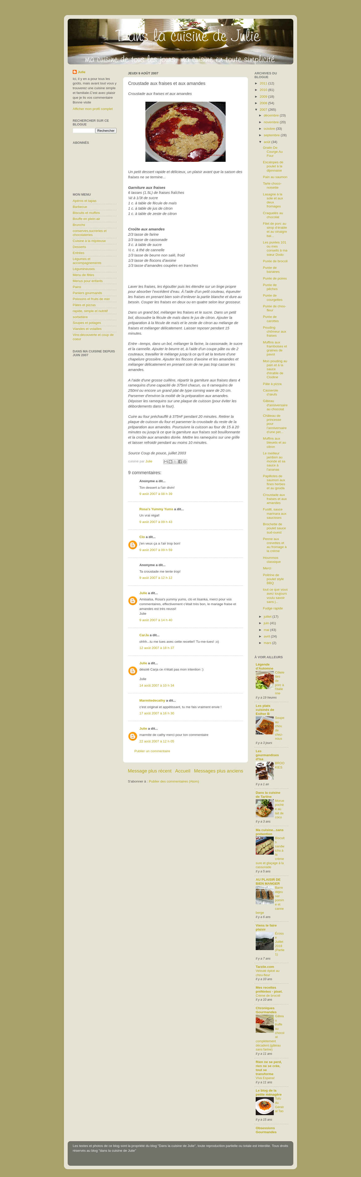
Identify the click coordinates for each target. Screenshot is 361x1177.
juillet (268, 616)
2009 (264, 96)
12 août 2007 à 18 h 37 (156, 648)
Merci (267, 568)
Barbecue (80, 207)
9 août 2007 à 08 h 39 (155, 494)
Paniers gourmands (87, 293)
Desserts (79, 247)
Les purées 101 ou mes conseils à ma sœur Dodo (275, 248)
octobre (270, 128)
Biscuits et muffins (86, 213)
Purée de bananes (271, 270)
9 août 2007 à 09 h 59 (155, 550)
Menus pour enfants (88, 281)
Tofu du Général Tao (279, 1105)
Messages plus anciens (218, 770)
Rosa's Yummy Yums (156, 509)
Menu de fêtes (83, 275)
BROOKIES (280, 765)
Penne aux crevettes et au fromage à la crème (275, 545)
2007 (264, 109)
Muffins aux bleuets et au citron (274, 442)
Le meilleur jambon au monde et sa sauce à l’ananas (274, 461)
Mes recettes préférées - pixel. (269, 989)
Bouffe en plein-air (86, 219)
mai (267, 630)
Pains (77, 287)
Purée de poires (275, 278)
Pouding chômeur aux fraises (274, 331)
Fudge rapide (273, 608)
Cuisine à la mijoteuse (89, 241)
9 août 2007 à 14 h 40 (155, 620)
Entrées (78, 253)
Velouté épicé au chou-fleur (268, 973)
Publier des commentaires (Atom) (174, 781)
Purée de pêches (270, 287)
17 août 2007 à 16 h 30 (156, 713)
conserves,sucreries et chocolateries (90, 233)
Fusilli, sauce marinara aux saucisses (275, 513)
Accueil (183, 770)
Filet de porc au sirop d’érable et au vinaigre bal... (275, 230)
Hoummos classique (272, 560)
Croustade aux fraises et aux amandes (275, 499)
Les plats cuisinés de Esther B (265, 710)
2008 (264, 103)
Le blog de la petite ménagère (269, 1092)
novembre (272, 122)
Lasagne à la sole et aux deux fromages (273, 200)
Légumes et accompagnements (87, 261)
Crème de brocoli (268, 995)
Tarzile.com (265, 967)
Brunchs (79, 225)
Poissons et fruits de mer (91, 299)
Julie (143, 593)
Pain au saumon (275, 177)
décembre (272, 115)
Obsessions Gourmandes (266, 1130)
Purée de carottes (271, 319)
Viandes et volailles (87, 329)
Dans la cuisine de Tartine (268, 795)
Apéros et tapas (85, 201)
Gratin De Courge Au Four (273, 152)
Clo (142, 537)
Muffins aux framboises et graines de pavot (275, 348)
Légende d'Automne (264, 666)
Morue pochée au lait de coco (279, 809)
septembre (272, 135)
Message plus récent (149, 770)
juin (267, 623)
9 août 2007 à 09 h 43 (155, 522)
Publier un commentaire (152, 751)
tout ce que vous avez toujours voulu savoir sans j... (275, 596)
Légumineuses (84, 269)
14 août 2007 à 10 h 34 (156, 685)
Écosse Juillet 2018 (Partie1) (280, 944)
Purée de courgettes (273, 297)
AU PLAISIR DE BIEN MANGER (268, 881)
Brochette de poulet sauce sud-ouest (274, 528)
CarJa (144, 635)
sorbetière (80, 317)
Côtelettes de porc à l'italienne (279, 683)
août (267, 142)
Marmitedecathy (152, 700)
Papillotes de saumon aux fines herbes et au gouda (274, 482)
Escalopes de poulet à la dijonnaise (273, 166)
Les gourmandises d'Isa (267, 755)
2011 (264, 83)
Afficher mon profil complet (93, 109)
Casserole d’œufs (270, 392)
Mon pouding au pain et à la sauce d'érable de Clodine (275, 369)
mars (268, 643)
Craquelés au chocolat (273, 215)
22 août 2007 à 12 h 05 (156, 741)
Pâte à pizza (272, 384)
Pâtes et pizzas (84, 305)
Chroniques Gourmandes (266, 1010)
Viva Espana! (265, 1078)
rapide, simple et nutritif (90, 311)
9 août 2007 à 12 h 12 (155, 578)
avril (267, 636)
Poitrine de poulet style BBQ (273, 579)
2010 (264, 90)
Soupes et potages (87, 323)
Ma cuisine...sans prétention (270, 832)
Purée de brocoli (275, 261)
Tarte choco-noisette (272, 185)
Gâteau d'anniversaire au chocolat (275, 405)
